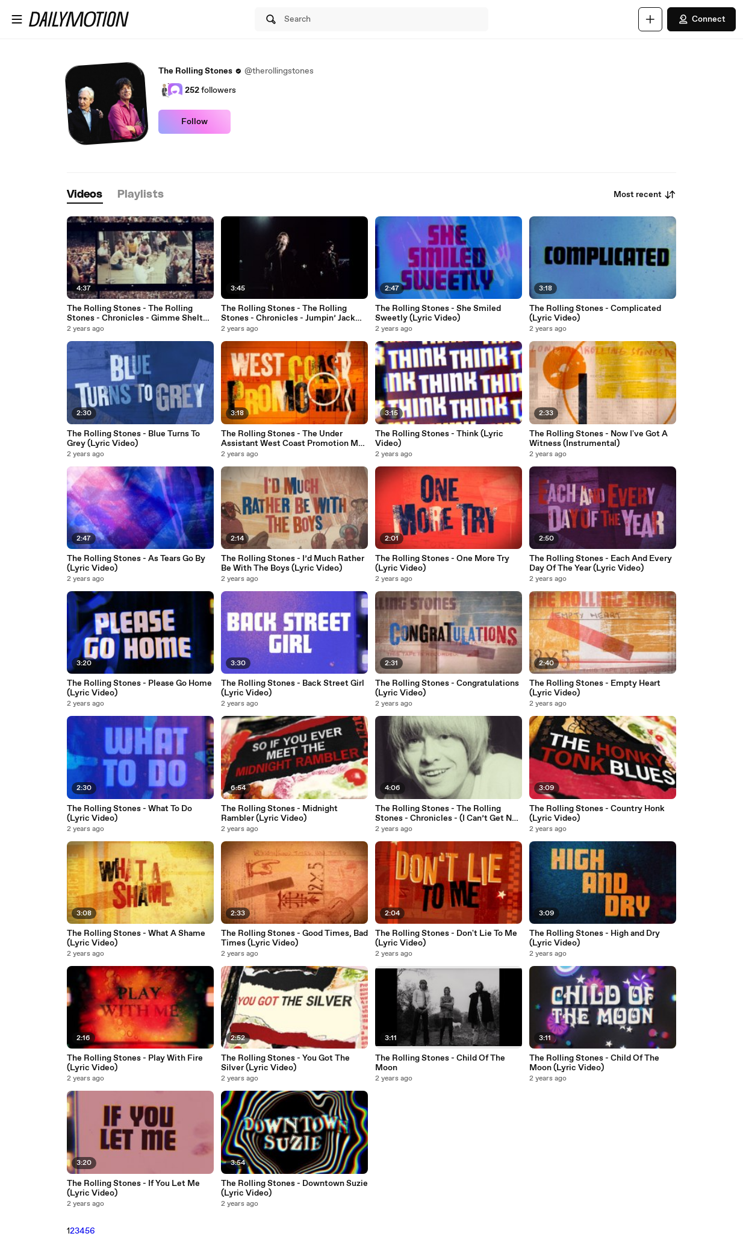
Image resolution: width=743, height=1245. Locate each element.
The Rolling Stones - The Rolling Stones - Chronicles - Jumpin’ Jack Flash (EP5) (288, 313)
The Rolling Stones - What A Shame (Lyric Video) (136, 938)
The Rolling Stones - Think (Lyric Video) (439, 438)
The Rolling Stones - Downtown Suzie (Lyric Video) (294, 1188)
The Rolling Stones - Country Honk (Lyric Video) (597, 813)
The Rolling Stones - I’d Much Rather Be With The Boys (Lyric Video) (292, 563)
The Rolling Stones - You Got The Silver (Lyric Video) (285, 1063)
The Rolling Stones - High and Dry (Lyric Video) (594, 938)
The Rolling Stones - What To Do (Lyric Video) (129, 813)
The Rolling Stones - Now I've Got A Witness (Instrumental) (598, 438)
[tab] (85, 194)
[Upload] (650, 19)
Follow (194, 121)
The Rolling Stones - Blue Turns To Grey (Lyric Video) (133, 438)
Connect (701, 19)
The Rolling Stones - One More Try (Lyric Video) (442, 563)
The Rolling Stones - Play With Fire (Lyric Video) (135, 1063)
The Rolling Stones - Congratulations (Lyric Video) (447, 688)
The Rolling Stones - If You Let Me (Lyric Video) (133, 1188)
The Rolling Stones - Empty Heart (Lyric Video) (595, 688)
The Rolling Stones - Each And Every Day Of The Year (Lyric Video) (600, 563)
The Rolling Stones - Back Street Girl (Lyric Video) (292, 688)
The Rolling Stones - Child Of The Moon (440, 1063)
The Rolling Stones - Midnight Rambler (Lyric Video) (279, 813)
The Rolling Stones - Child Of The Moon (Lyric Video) (594, 1063)
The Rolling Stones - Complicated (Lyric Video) (595, 313)
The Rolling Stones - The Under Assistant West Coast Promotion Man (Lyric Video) (294, 438)
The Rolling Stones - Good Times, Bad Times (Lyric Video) (294, 938)
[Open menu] (16, 19)
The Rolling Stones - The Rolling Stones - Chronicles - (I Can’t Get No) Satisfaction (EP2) (447, 813)
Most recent (645, 195)
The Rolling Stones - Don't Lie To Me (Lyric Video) (446, 938)
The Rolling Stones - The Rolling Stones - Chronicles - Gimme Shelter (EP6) (139, 313)
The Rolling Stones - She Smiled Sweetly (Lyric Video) (438, 313)
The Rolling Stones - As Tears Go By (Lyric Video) (136, 563)
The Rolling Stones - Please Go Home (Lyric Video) (139, 688)
